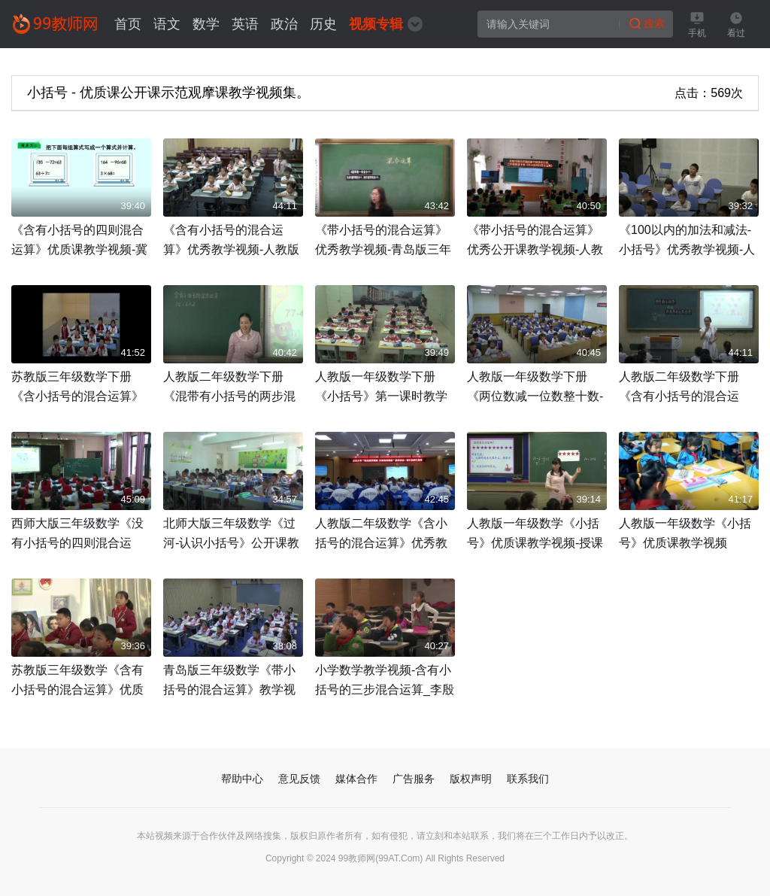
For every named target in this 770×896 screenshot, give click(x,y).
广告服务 (414, 779)
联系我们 (528, 779)
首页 (127, 24)
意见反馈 (299, 779)
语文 (166, 24)
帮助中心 (242, 779)
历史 (323, 24)
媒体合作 (356, 779)
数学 (206, 24)
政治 (284, 24)
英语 (245, 24)
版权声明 (471, 779)
